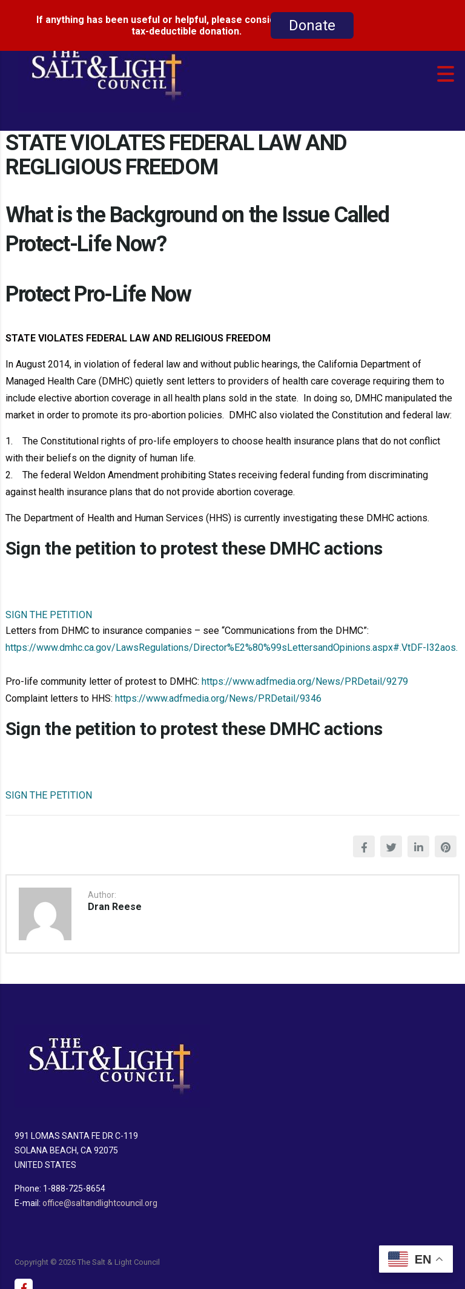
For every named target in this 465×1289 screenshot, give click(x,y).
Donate (312, 25)
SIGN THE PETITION (48, 606)
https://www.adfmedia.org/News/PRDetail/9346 (218, 690)
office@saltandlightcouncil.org (99, 1194)
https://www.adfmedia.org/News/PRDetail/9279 (303, 673)
